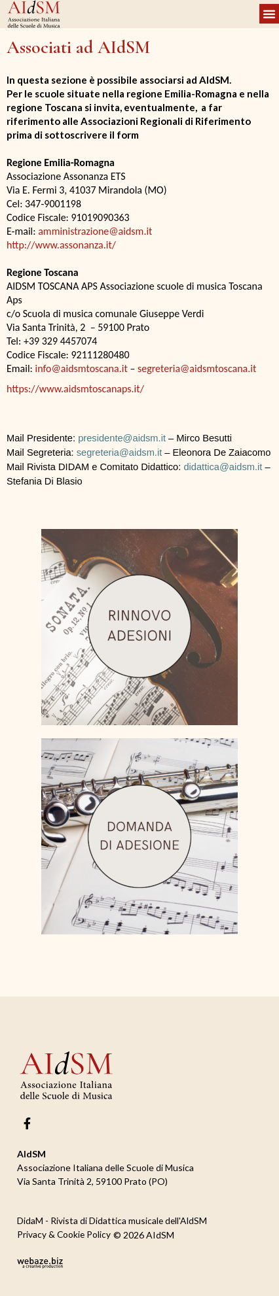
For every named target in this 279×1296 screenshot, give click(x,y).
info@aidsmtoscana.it (81, 368)
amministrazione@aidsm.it (95, 231)
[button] (269, 14)
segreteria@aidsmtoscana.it (197, 368)
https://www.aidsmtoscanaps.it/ (75, 389)
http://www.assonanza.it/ (61, 245)
